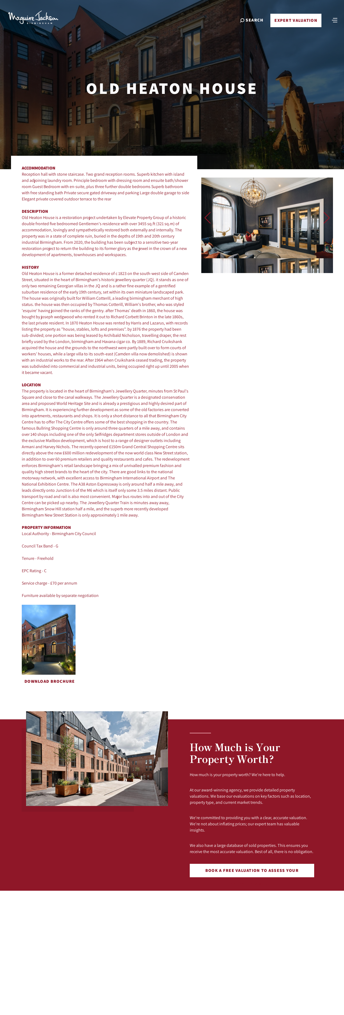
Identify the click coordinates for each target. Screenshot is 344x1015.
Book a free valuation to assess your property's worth (252, 872)
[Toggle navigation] (334, 21)
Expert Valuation (295, 22)
